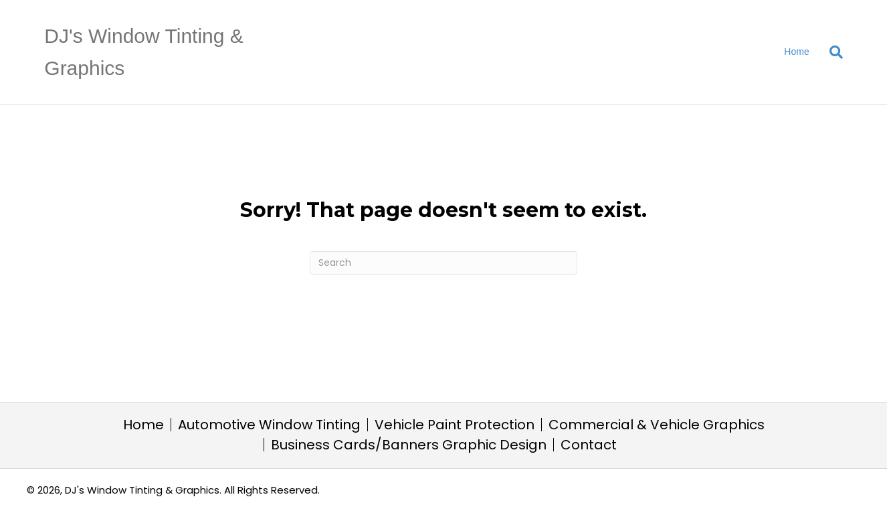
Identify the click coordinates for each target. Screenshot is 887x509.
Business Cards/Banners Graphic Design (409, 444)
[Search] (831, 52)
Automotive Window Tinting (269, 424)
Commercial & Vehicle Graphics (657, 424)
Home (796, 51)
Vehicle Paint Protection (454, 424)
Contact (589, 444)
